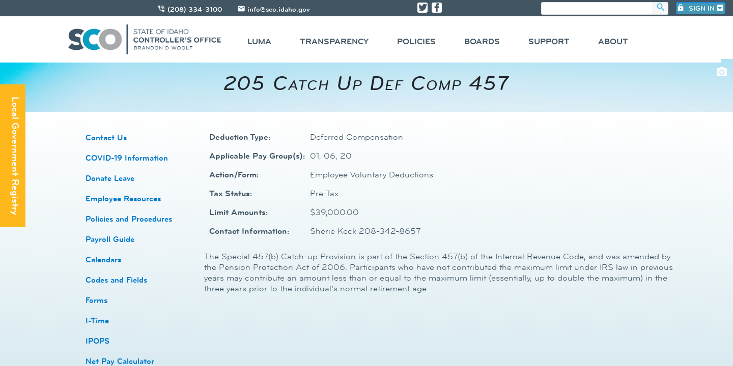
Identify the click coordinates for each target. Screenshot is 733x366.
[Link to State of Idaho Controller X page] (422, 8)
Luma (259, 41)
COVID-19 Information (127, 157)
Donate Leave (110, 178)
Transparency (334, 41)
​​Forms (96, 300)
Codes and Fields (116, 279)
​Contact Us (106, 137)
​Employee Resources (123, 198)
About (613, 41)
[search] (597, 9)
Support (549, 41)
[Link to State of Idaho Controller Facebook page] (437, 8)
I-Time (97, 320)
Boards (482, 41)
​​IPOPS (97, 341)
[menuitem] (259, 43)
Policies (416, 41)
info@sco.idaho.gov (278, 9)
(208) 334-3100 (194, 9)
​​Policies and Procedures (129, 219)
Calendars (103, 259)
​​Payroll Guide (110, 239)
